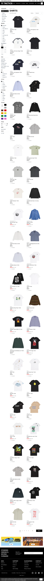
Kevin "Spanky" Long (5, 66)
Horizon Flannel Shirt (35, 302)
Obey (3, 38)
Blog (2, 566)
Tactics (6, 3)
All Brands (3, 25)
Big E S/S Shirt (18, 409)
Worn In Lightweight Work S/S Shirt (35, 237)
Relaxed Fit (4, 77)
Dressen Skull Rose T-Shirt (35, 259)
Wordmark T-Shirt (18, 23)
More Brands (4, 43)
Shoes (27, 3)
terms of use (17, 579)
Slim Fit (3, 75)
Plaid (3, 97)
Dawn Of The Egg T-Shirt (35, 344)
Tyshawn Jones (4, 63)
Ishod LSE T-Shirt (18, 173)
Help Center (15, 562)
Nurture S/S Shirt (18, 516)
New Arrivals (3, 129)
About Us (2, 562)
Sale (36, 3)
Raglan (3, 87)
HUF (3, 33)
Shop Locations (38, 566)
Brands (38, 3)
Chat (30, 0)
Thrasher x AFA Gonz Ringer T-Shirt (18, 45)
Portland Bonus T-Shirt (35, 494)
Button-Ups (4, 14)
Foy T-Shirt (35, 473)
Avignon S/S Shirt (35, 173)
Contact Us (15, 564)
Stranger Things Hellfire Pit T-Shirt (18, 323)
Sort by (32, 13)
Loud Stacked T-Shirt (35, 516)
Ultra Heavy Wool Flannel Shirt (35, 109)
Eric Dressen (3, 64)
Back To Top (22, 575)
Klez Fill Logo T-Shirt (18, 216)
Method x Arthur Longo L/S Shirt (18, 494)
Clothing (23, 3)
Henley (3, 84)
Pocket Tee (3, 86)
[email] (33, 553)
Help (37, 0)
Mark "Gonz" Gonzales (3, 61)
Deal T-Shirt (35, 88)
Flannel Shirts (4, 16)
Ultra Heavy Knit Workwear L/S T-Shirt (18, 344)
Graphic (4, 95)
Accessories (31, 3)
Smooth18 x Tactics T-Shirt (18, 451)
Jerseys (3, 19)
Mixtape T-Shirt (18, 109)
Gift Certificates (4, 564)
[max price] (7, 125)
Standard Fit (4, 73)
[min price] (3, 125)
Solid (3, 93)
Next (39, 530)
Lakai (3, 30)
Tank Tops (3, 21)
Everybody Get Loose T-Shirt (35, 430)
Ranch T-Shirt (18, 430)
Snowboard (18, 3)
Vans (3, 36)
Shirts (5, 11)
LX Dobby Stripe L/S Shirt (18, 259)
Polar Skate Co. (5, 28)
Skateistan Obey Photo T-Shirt (18, 302)
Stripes (4, 98)
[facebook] (42, 573)
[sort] (39, 13)
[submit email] (41, 553)
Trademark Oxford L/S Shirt (18, 88)
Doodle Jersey (35, 409)
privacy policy (23, 579)
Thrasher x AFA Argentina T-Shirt (35, 23)
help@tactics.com (39, 562)
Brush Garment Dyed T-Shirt (35, 152)
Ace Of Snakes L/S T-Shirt (18, 280)
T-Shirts (3, 13)
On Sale (2, 133)
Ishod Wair (3, 59)
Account (33, 0)
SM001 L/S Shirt (35, 216)
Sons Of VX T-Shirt (35, 451)
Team (2, 568)
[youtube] (39, 573)
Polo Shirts (4, 18)
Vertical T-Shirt (35, 45)
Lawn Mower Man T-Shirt (35, 366)
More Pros (3, 67)
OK (41, 579)
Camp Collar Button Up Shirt (18, 473)
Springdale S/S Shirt (35, 130)
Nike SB (4, 40)
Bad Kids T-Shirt (18, 387)
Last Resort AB (5, 35)
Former (4, 41)
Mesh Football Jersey (35, 66)
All (2, 72)
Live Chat (37, 564)
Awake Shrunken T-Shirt (18, 195)
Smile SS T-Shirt (35, 387)
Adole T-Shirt (18, 130)
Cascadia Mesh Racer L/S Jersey (35, 195)
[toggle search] (42, 3)
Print (3, 100)
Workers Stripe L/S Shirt (35, 323)
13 (32, 530)
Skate (14, 3)
